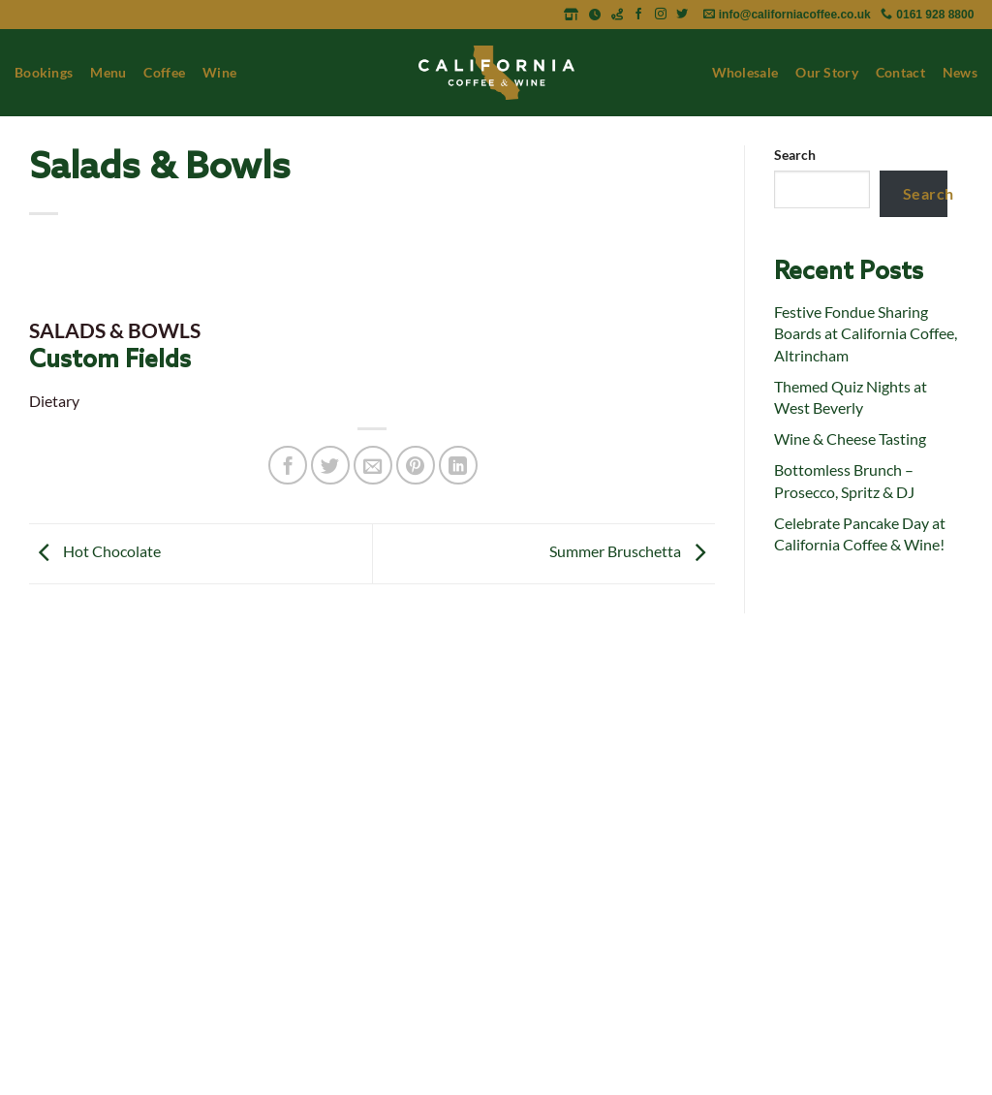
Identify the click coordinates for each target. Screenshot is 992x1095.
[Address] (572, 14)
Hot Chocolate (95, 551)
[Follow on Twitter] (682, 14)
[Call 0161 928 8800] (927, 14)
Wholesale (745, 72)
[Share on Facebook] (287, 465)
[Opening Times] (596, 14)
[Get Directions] (618, 14)
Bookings (44, 72)
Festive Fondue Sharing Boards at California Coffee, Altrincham (865, 333)
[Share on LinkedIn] (458, 465)
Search (795, 154)
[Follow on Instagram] (662, 14)
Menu (108, 72)
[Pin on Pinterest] (415, 465)
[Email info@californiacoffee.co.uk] (788, 14)
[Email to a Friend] (373, 465)
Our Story (826, 72)
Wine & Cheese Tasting (850, 438)
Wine (219, 72)
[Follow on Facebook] (640, 14)
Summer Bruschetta (632, 551)
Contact (900, 72)
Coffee (164, 72)
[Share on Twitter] (330, 465)
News (960, 72)
